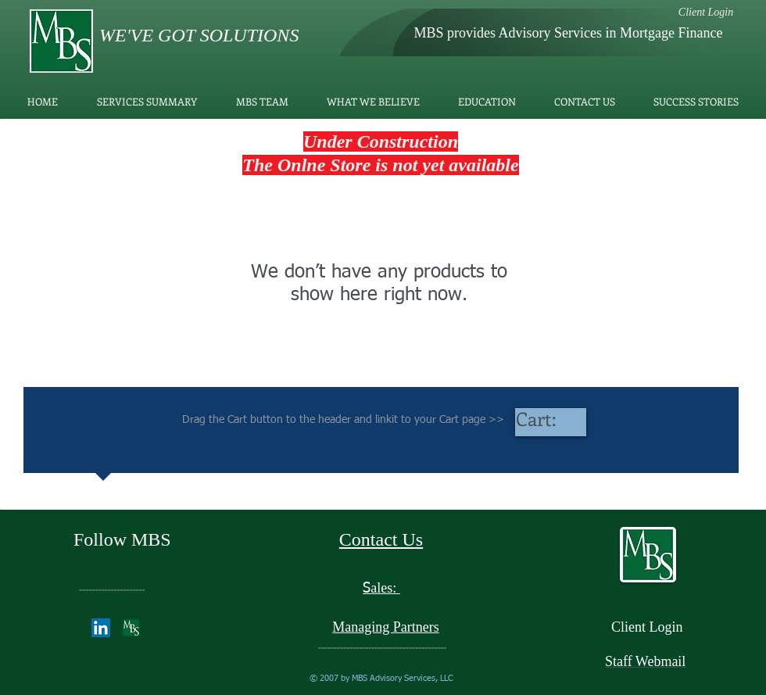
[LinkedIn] (100, 627)
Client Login (647, 627)
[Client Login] (706, 12)
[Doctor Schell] (131, 627)
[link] (550, 420)
